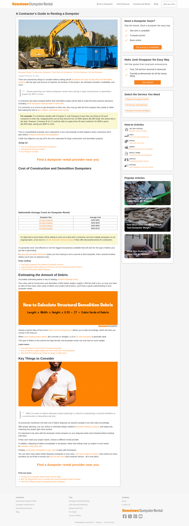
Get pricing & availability (147, 47)
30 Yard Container (46, 226)
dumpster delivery (83, 427)
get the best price (57, 457)
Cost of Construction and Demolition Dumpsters (39, 147)
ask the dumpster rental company (59, 240)
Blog (156, 4)
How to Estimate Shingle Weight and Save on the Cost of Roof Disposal (47, 351)
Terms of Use (109, 522)
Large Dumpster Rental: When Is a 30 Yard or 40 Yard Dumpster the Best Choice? (51, 267)
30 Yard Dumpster (80, 72)
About (124, 501)
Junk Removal (122, 4)
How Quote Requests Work (26, 501)
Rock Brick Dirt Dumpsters (62, 72)
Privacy (98, 522)
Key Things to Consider (29, 152)
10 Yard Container (46, 220)
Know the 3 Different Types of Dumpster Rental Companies (43, 482)
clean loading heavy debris (35, 337)
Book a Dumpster (105, 4)
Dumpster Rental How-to (25, 505)
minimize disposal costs (67, 279)
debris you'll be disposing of (60, 330)
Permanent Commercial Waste (138, 111)
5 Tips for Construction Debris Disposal (35, 269)
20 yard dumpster (83, 337)
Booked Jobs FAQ (76, 508)
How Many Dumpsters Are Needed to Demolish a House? (42, 265)
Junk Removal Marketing (78, 505)
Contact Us (126, 505)
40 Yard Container (46, 228)
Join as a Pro (169, 4)
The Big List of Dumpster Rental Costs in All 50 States (41, 477)
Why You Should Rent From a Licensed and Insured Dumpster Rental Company (51, 479)
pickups (95, 427)
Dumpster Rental (24, 72)
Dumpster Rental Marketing (79, 501)
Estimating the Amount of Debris (33, 149)
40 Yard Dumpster (95, 72)
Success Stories (75, 515)
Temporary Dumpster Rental (137, 99)
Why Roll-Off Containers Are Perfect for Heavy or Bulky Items (44, 353)
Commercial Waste (141, 4)
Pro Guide (73, 512)
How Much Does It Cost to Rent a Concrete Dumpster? (41, 348)
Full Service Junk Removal (136, 105)
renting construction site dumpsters (43, 135)
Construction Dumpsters (42, 72)
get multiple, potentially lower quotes (53, 110)
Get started (147, 82)
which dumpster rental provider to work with (45, 104)
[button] (125, 516)
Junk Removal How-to (24, 508)
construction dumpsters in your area (40, 450)
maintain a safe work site (31, 446)
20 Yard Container (46, 223)
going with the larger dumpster (33, 254)
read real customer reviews (86, 454)
